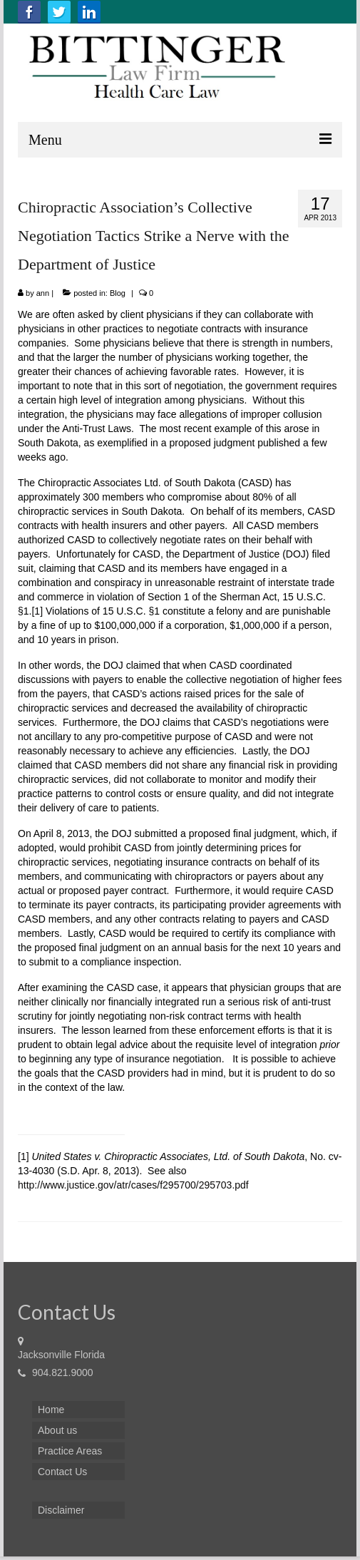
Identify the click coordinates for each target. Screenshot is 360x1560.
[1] (37, 611)
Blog (117, 293)
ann (42, 293)
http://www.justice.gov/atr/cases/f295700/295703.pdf (133, 1185)
